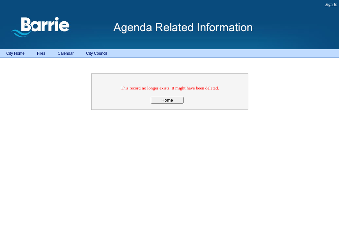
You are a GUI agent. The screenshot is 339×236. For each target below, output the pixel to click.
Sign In (331, 4)
